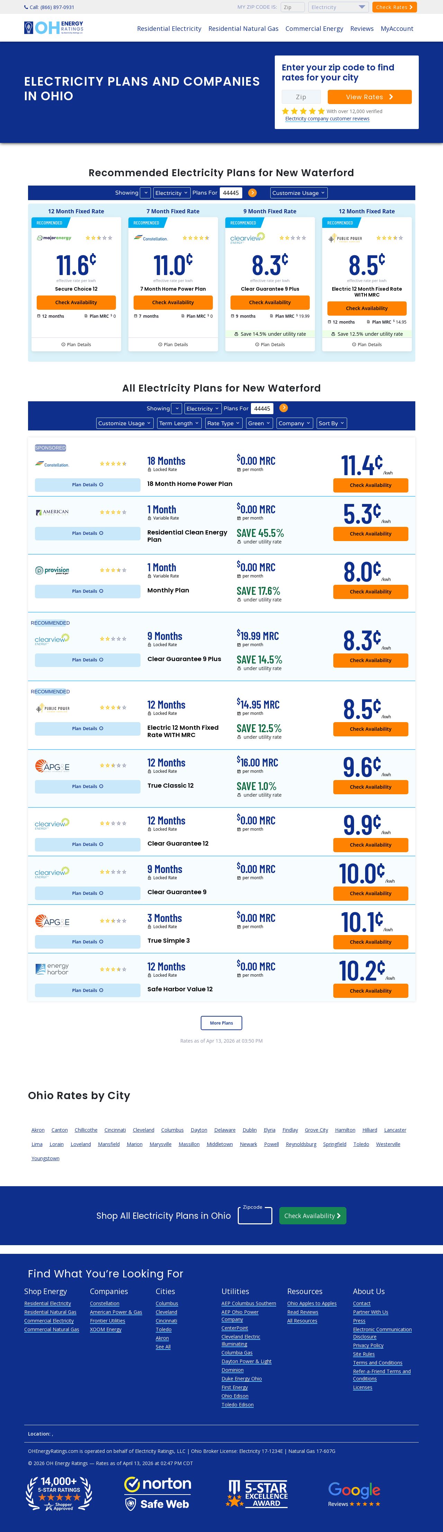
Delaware (225, 1130)
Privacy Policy (368, 1345)
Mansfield (109, 1144)
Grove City (316, 1130)
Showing (126, 192)
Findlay (290, 1130)
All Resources (302, 1320)
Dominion (233, 1370)
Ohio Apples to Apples (312, 1303)
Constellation (104, 1303)
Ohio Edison (235, 1396)
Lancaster (395, 1130)
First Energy (235, 1387)
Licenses (362, 1387)
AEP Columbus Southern (249, 1303)
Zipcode (252, 1207)
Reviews (362, 28)
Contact (362, 1303)
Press (359, 1320)
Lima (37, 1144)
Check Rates (394, 7)
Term (176, 423)
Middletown (220, 1144)
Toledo (361, 1144)
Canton (60, 1130)
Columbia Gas (237, 1352)
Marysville (161, 1144)
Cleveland (143, 1130)
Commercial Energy (314, 28)
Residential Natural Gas (243, 28)
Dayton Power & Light (247, 1361)
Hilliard (369, 1130)
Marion (135, 1144)
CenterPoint (235, 1328)
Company (291, 423)
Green (256, 423)
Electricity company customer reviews (327, 118)
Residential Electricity (169, 28)
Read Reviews (302, 1312)
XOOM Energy (105, 1329)
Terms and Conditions (378, 1362)
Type (220, 423)
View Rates (370, 97)
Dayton (199, 1130)
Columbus (172, 1130)
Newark (248, 1144)
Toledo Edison (238, 1404)
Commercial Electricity (49, 1320)
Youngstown (45, 1158)
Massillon (189, 1144)
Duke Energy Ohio (242, 1378)
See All (163, 1346)
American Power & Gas (116, 1312)
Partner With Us (370, 1312)
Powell (271, 1144)
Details (79, 344)
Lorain (56, 1144)
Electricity (168, 193)
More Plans (221, 1023)
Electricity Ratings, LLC (160, 1451)
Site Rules (364, 1354)
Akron (38, 1130)
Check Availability (312, 1216)
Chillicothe (86, 1130)
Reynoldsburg (301, 1144)
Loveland (81, 1144)
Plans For (204, 192)
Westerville (388, 1144)
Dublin (250, 1130)
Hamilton (345, 1130)
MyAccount (397, 28)
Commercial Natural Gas (51, 1329)
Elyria (269, 1130)
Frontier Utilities (107, 1320)
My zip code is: (257, 7)
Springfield (334, 1144)
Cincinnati (115, 1130)
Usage (295, 193)
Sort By (328, 423)
